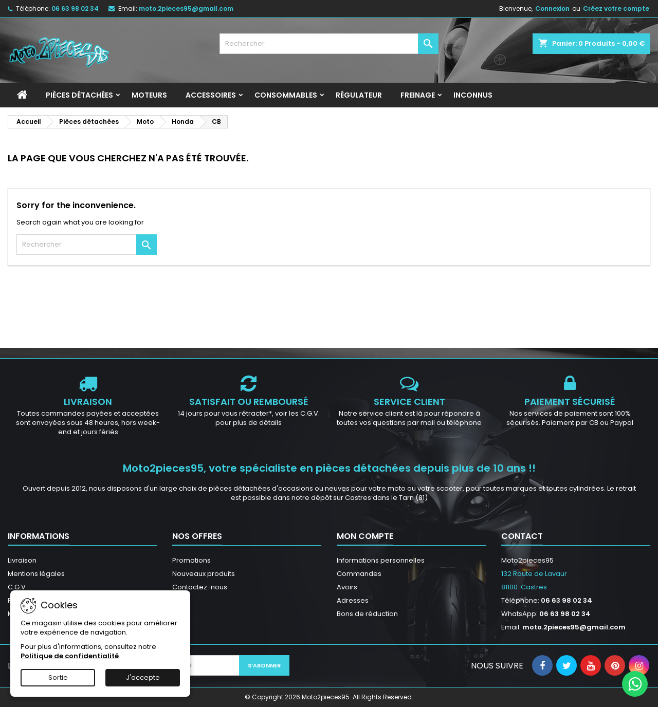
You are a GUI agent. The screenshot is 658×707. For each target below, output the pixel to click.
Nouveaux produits (203, 574)
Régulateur (359, 95)
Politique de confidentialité (70, 656)
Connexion (552, 8)
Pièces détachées (79, 95)
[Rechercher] (329, 43)
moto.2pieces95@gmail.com (186, 8)
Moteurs (149, 95)
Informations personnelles (381, 560)
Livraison (22, 560)
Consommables (285, 95)
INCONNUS (472, 95)
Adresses (353, 600)
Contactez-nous (199, 587)
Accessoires (211, 95)
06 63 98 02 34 (75, 8)
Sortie (58, 677)
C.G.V (17, 587)
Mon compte (365, 536)
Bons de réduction (367, 614)
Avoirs (347, 587)
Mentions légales (36, 574)
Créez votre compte (616, 8)
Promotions (191, 560)
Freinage (417, 95)
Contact (522, 536)
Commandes (359, 574)
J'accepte (143, 677)
